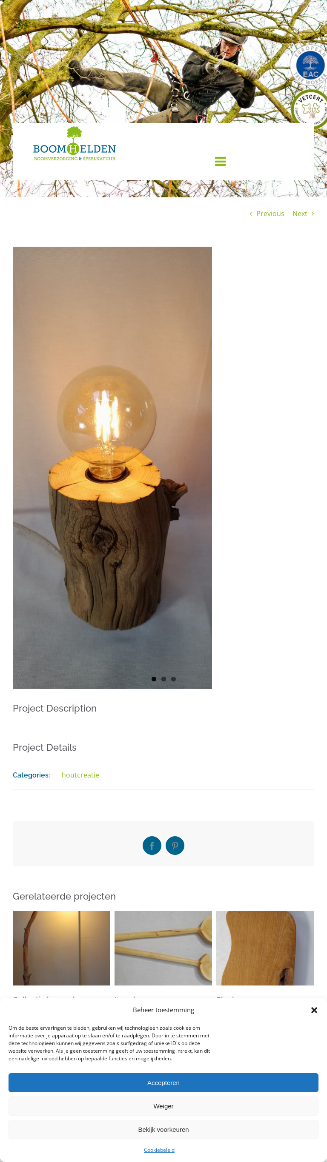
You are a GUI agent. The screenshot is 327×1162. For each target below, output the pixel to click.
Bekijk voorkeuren (163, 1129)
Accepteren (163, 1082)
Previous (270, 213)
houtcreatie (80, 775)
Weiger (163, 1106)
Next (300, 213)
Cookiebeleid (159, 1149)
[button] (314, 1010)
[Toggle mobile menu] (221, 161)
